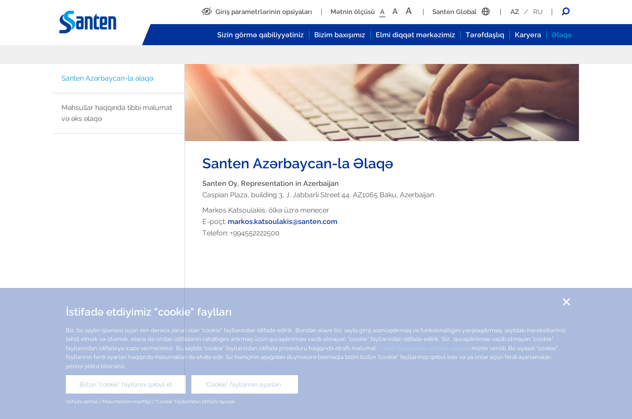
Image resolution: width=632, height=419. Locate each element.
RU (537, 12)
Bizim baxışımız (339, 35)
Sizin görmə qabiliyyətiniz (260, 35)
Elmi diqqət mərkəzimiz (415, 35)
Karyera (528, 35)
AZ (514, 12)
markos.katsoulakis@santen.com (283, 221)
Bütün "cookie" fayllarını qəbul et (125, 384)
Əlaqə (562, 35)
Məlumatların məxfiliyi (126, 401)
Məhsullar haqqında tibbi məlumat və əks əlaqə (116, 113)
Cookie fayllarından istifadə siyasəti (423, 348)
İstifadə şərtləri (83, 401)
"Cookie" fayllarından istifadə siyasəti (195, 401)
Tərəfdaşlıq (485, 35)
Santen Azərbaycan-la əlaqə (107, 78)
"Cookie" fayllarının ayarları (244, 384)
